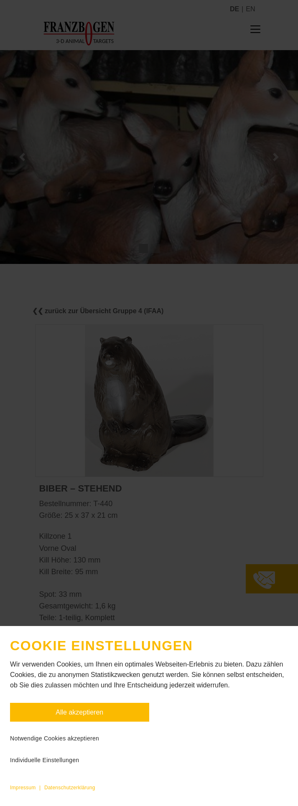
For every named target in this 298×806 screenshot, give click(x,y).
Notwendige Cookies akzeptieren (54, 738)
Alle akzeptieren (79, 712)
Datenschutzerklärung (69, 788)
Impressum (23, 788)
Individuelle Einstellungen (44, 760)
